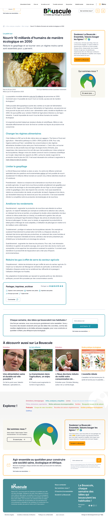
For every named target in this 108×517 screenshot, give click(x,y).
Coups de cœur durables (43, 407)
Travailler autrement (46, 20)
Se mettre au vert (32, 20)
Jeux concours (60, 514)
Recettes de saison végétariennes (66, 407)
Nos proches (60, 20)
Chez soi (22, 20)
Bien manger (25, 26)
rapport (45, 138)
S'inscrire (11, 9)
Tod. (101, 515)
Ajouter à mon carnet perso (15, 290)
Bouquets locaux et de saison (93, 404)
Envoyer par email (13, 293)
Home (4, 26)
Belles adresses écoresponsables (61, 404)
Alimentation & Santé (10, 20)
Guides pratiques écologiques (92, 407)
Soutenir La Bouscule (82, 60)
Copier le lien (24, 293)
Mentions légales (9, 514)
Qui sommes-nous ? (62, 488)
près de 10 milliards (36, 96)
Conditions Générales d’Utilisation (26, 514)
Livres (68, 401)
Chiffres (29, 411)
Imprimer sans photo (46, 290)
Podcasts (29, 407)
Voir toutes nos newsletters (11, 13)
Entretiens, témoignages (35, 401)
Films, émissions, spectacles (36, 404)
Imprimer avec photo (32, 290)
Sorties (77, 404)
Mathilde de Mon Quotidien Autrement (54, 89)
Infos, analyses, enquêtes (13, 26)
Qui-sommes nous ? (86, 11)
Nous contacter (60, 485)
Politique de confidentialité (45, 514)
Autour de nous (84, 20)
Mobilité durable (71, 20)
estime (42, 173)
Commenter (11, 299)
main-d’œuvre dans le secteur (16, 160)
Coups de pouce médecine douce (84, 401)
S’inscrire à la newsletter (64, 491)
